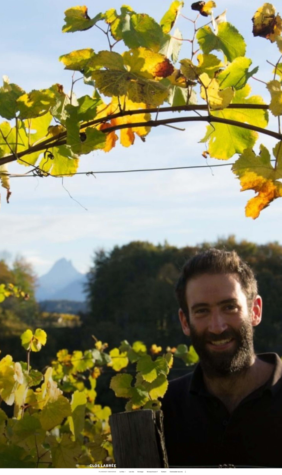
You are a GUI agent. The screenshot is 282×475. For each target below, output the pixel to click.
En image (140, 471)
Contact (163, 471)
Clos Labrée (103, 466)
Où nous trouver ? (152, 471)
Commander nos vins (176, 471)
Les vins (131, 471)
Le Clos (123, 471)
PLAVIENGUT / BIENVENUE (107, 471)
